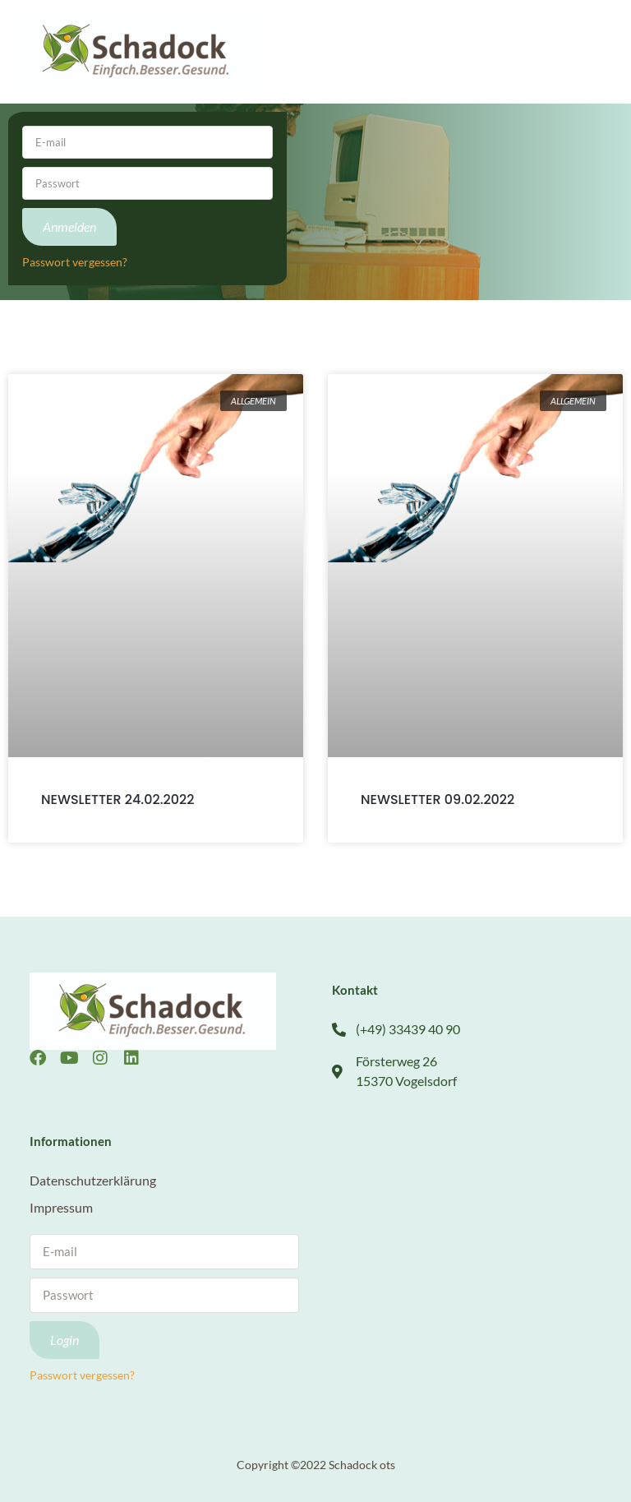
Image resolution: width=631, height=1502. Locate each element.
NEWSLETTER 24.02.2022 (118, 799)
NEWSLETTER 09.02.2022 (437, 799)
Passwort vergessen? (74, 262)
